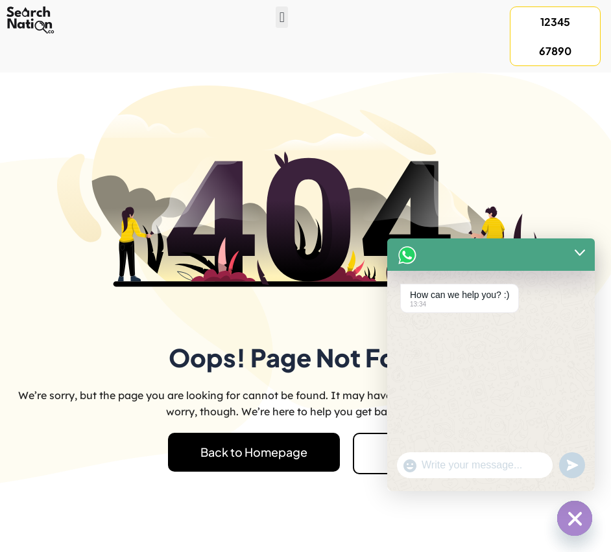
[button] (282, 17)
